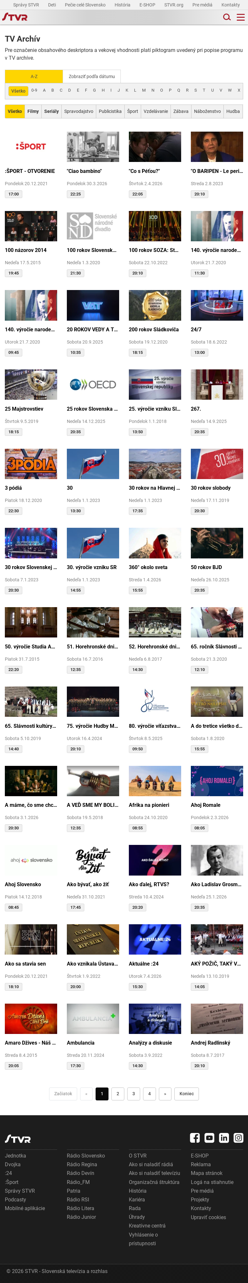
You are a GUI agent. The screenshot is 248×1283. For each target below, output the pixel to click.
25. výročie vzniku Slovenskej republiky (155, 408)
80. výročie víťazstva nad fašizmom (155, 725)
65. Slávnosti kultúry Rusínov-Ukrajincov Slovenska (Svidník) (31, 725)
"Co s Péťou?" (144, 170)
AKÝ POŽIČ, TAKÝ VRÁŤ (217, 963)
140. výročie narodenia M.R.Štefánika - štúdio (31, 329)
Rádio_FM (78, 1181)
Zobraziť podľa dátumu (94, 76)
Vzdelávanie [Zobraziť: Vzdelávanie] (156, 110)
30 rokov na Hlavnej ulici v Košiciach (155, 488)
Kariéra (137, 1199)
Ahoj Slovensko (23, 884)
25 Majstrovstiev (24, 408)
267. (196, 408)
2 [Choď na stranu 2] (118, 1093)
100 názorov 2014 (25, 249)
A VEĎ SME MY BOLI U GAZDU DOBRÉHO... (93, 804)
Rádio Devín (80, 1173)
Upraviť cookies (208, 1217)
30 (70, 488)
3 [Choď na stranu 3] (133, 1093)
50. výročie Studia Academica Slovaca (31, 646)
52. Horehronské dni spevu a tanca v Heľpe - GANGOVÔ (155, 646)
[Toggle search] (226, 17)
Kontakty (231, 4)
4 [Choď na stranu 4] (149, 1093)
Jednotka (15, 1155)
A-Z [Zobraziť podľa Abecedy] (34, 76)
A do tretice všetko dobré (217, 725)
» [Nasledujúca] (165, 1093)
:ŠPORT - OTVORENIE (30, 170)
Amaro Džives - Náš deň (31, 1042)
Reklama (201, 1164)
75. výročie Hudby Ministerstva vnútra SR (93, 725)
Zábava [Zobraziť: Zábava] (181, 110)
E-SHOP (148, 4)
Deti (52, 4)
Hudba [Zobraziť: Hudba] (233, 110)
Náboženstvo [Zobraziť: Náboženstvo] (207, 110)
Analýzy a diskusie (150, 1042)
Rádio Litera (80, 1208)
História (123, 4)
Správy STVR (26, 4)
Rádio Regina (82, 1164)
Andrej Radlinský (210, 1042)
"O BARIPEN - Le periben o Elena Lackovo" (217, 170)
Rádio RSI (78, 1199)
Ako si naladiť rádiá (151, 1164)
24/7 (196, 329)
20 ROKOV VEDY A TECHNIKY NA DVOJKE (93, 329)
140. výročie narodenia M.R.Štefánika (217, 249)
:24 (8, 1173)
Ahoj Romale (206, 804)
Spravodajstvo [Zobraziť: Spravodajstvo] (78, 110)
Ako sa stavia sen (25, 963)
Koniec (187, 1093)
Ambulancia (81, 1042)
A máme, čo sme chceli (31, 804)
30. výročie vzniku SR (92, 567)
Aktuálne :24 (144, 963)
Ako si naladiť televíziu (154, 1173)
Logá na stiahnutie (212, 1181)
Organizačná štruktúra (154, 1181)
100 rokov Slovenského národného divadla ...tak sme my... (93, 249)
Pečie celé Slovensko (86, 4)
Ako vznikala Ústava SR (93, 963)
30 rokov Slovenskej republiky (31, 567)
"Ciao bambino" (84, 170)
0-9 (34, 89)
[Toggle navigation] (240, 17)
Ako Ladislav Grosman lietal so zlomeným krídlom (217, 884)
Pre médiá (202, 4)
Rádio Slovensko (86, 1155)
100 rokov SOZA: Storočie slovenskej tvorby (155, 249)
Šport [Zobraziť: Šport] (132, 110)
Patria (73, 1190)
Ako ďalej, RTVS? (149, 884)
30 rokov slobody (211, 488)
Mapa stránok (206, 1173)
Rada (135, 1208)
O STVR (138, 1155)
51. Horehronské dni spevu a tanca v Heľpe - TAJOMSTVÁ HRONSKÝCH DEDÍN (93, 646)
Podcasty (15, 1199)
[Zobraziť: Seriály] (51, 111)
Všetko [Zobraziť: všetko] (18, 90)
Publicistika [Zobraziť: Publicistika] (110, 110)
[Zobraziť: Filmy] (33, 111)
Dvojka (13, 1164)
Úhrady (137, 1216)
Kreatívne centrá (147, 1225)
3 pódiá (13, 488)
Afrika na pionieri (149, 804)
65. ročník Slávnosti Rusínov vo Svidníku (217, 646)
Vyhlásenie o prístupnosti (143, 1238)
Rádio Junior (81, 1216)
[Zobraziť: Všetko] (15, 111)
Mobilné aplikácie (25, 1208)
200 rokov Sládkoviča (154, 329)
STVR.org (174, 4)
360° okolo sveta (148, 567)
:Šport (11, 1181)
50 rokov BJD (206, 567)
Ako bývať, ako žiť (88, 884)
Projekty (200, 1199)
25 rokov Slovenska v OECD (93, 408)
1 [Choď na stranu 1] (102, 1093)
